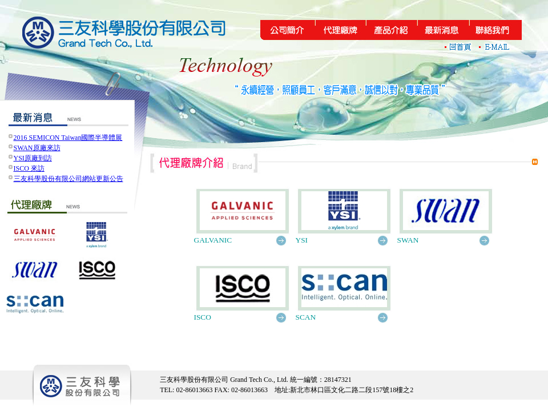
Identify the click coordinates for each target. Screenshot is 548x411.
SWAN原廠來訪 (37, 148)
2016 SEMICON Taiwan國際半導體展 (68, 138)
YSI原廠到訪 (33, 158)
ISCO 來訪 (29, 168)
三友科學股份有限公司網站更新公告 (68, 179)
